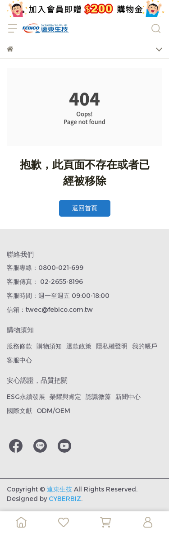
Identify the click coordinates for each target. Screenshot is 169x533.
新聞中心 (128, 397)
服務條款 (19, 346)
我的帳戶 (144, 346)
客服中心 (19, 360)
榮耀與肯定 (65, 397)
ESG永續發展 (26, 397)
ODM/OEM (53, 411)
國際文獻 (19, 411)
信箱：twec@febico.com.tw (50, 310)
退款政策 (78, 346)
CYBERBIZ (65, 499)
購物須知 (49, 346)
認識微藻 (98, 397)
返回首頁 (84, 208)
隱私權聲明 (112, 346)
